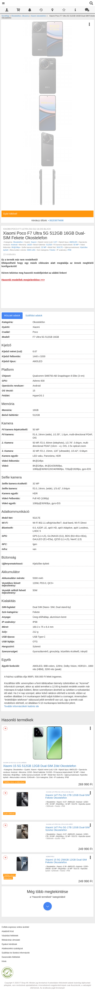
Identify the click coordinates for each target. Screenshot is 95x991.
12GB (29, 772)
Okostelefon (18, 242)
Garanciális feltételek (11, 957)
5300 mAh (31, 250)
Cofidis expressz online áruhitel (15, 927)
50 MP (76, 245)
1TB (46, 804)
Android (14, 245)
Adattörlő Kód (8, 931)
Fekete (52, 250)
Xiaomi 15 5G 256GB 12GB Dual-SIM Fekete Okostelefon (66, 861)
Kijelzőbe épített (84, 804)
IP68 (69, 250)
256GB (47, 869)
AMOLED (73, 242)
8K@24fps (16, 247)
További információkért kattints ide (21, 706)
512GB (49, 245)
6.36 (55, 770)
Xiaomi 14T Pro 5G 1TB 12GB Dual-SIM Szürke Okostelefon (67, 829)
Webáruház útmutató (11, 940)
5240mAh (31, 777)
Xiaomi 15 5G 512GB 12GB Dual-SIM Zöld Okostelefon (39, 766)
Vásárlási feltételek (10, 935)
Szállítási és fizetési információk (16, 953)
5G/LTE (60, 247)
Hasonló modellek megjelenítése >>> (23, 279)
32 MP (43, 247)
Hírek (4, 961)
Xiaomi (33, 242)
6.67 (55, 242)
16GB (29, 245)
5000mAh (49, 806)
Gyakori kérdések (9, 944)
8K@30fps (16, 775)
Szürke (57, 838)
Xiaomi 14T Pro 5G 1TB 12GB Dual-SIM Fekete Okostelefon (67, 796)
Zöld (50, 777)
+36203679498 (55, 220)
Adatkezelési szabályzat (12, 948)
